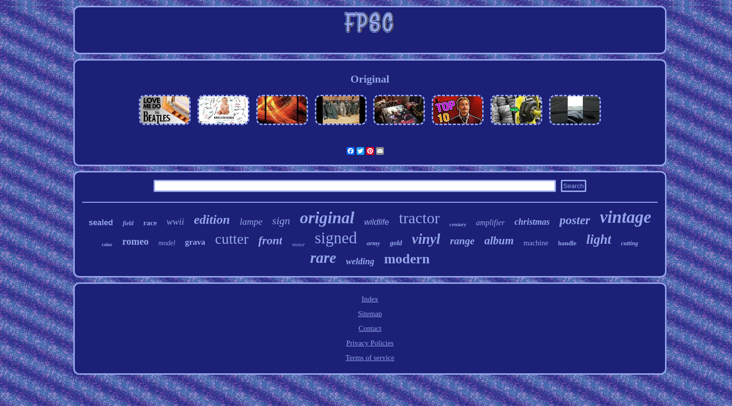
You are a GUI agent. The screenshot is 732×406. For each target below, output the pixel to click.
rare (323, 257)
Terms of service (370, 358)
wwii (175, 221)
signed (336, 238)
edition (212, 220)
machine (536, 243)
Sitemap (370, 314)
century (457, 224)
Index (369, 299)
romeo (135, 241)
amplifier (490, 222)
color (107, 244)
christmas (532, 222)
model (166, 243)
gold (396, 243)
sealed (101, 222)
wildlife (376, 222)
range (462, 241)
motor (298, 244)
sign (281, 220)
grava (195, 242)
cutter (231, 239)
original (327, 218)
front (270, 240)
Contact (369, 328)
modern (407, 258)
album (498, 241)
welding (360, 261)
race (149, 223)
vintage (625, 217)
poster (574, 220)
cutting (629, 243)
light (598, 239)
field (128, 223)
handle (567, 243)
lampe (251, 221)
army (373, 243)
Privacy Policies (370, 343)
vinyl (426, 239)
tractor (419, 218)
